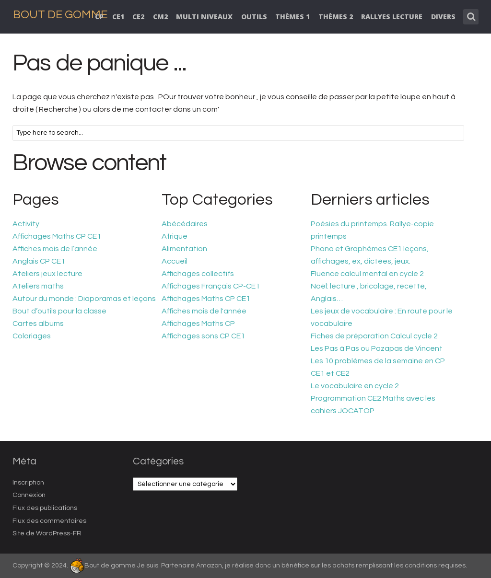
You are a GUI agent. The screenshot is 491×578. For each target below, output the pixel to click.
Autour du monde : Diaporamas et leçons (84, 298)
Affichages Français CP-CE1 (211, 286)
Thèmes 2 (335, 16)
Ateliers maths (38, 286)
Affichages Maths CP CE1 (56, 236)
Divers (443, 16)
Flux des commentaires (49, 521)
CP (99, 16)
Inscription (28, 482)
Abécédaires (185, 224)
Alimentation (184, 249)
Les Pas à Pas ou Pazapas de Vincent (377, 348)
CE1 (118, 16)
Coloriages (31, 336)
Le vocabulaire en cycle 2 (355, 386)
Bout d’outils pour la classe (59, 311)
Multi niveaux (204, 16)
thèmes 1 (292, 16)
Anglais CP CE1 (38, 261)
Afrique (174, 236)
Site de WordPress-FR (47, 533)
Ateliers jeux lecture (47, 273)
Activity (25, 224)
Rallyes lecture (391, 16)
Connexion (29, 495)
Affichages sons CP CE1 (203, 336)
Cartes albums (38, 323)
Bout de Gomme (60, 15)
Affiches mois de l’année (54, 249)
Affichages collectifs (198, 273)
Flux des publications (44, 508)
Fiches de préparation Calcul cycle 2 (374, 336)
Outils (254, 16)
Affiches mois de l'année (204, 311)
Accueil (174, 261)
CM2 (160, 16)
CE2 (138, 16)
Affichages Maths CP (198, 323)
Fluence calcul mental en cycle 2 (367, 273)
